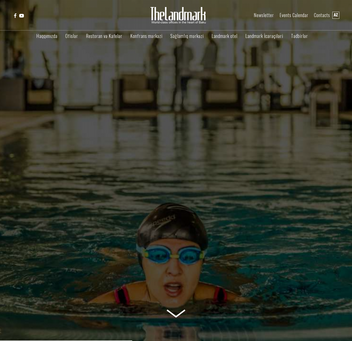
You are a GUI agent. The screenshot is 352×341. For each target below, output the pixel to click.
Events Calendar (294, 15)
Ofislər (71, 35)
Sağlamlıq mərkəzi (187, 35)
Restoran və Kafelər (104, 35)
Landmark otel (224, 35)
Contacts (322, 15)
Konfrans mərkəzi (146, 35)
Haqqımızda (46, 35)
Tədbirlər (299, 35)
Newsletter (264, 15)
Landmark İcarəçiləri (264, 35)
